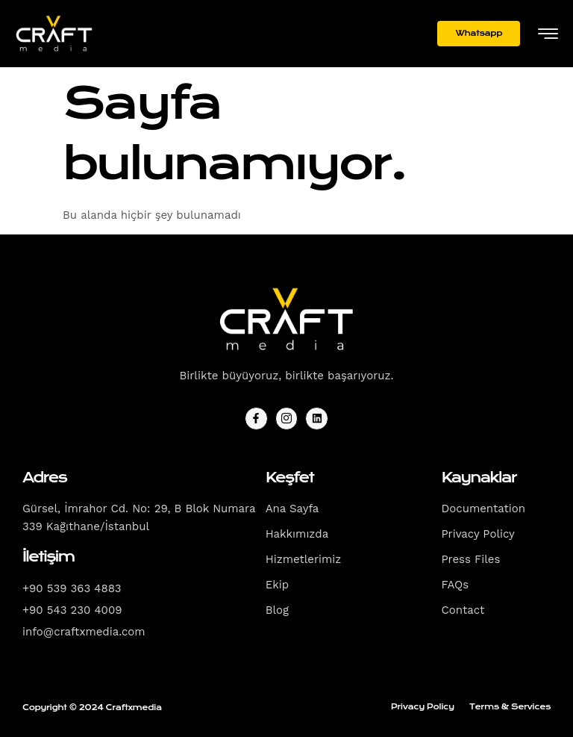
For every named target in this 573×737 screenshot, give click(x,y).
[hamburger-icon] (548, 35)
